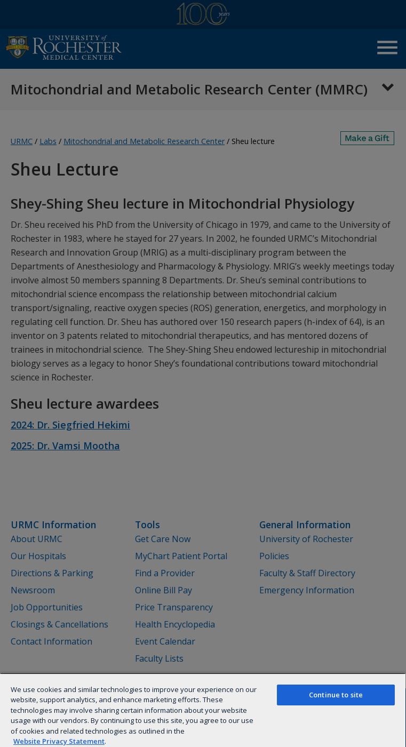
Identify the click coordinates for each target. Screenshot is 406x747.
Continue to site (336, 695)
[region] (202, 710)
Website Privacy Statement (59, 741)
